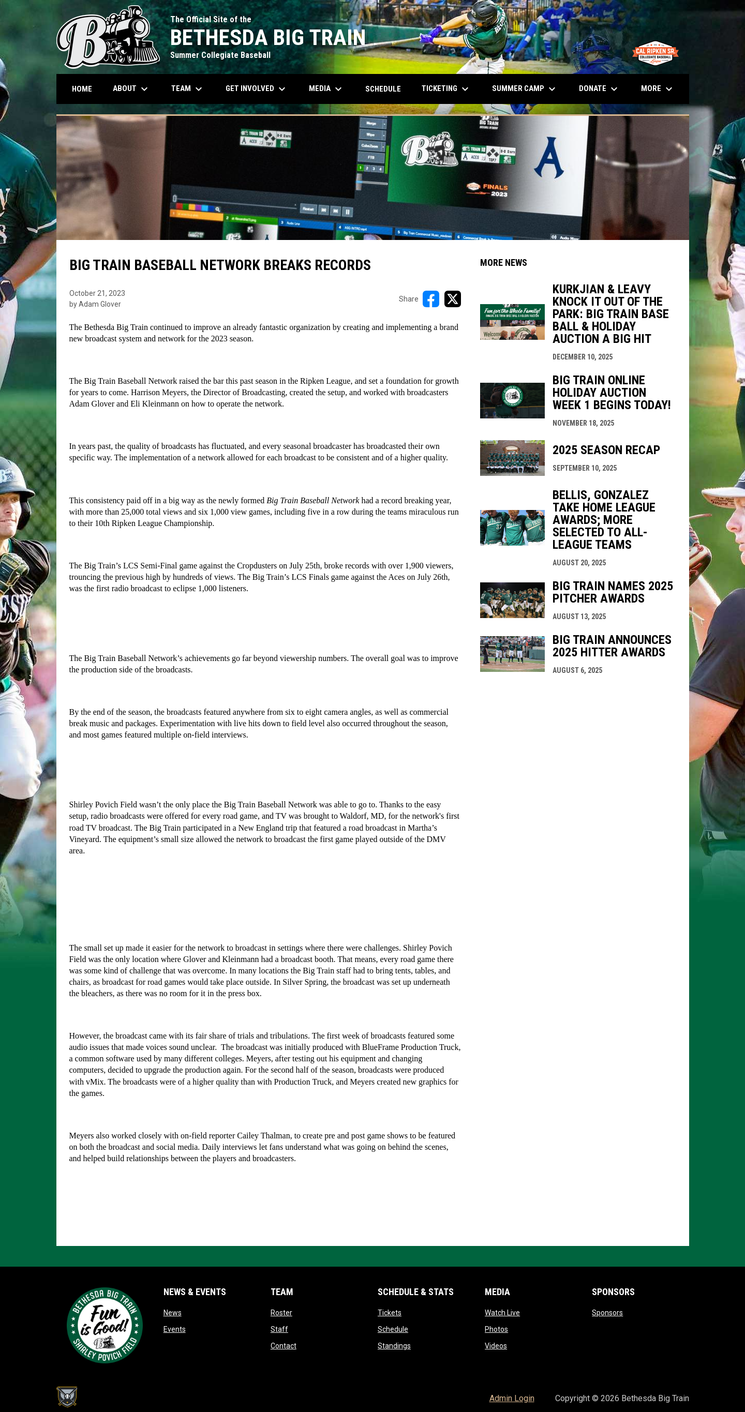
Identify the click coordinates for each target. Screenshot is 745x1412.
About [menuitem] (132, 89)
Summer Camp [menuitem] (525, 89)
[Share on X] (452, 299)
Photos (496, 1329)
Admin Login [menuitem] (511, 1398)
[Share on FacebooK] (431, 299)
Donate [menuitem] (599, 89)
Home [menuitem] (82, 89)
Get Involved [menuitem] (257, 89)
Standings (394, 1346)
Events (174, 1329)
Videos (496, 1346)
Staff (279, 1329)
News (172, 1313)
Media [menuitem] (327, 89)
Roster (281, 1313)
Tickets (389, 1313)
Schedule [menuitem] (383, 89)
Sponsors (607, 1313)
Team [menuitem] (188, 89)
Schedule (393, 1329)
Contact (283, 1346)
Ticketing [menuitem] (446, 89)
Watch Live (502, 1313)
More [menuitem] (658, 89)
